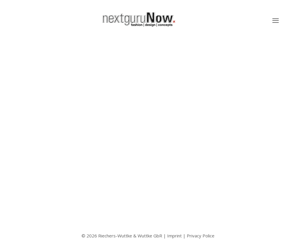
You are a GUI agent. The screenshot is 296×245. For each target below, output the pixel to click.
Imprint (174, 236)
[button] (275, 20)
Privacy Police (200, 236)
